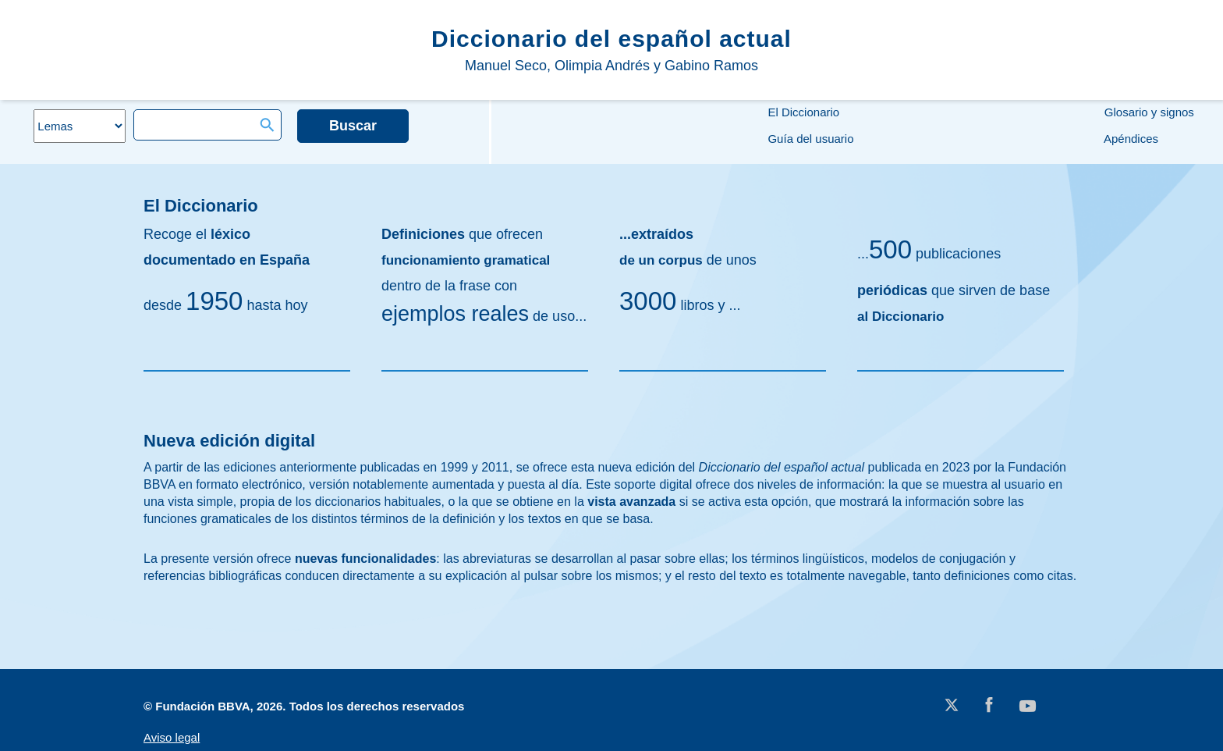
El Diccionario (801, 112)
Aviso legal (172, 737)
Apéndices (1129, 138)
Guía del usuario (808, 138)
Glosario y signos (1147, 112)
